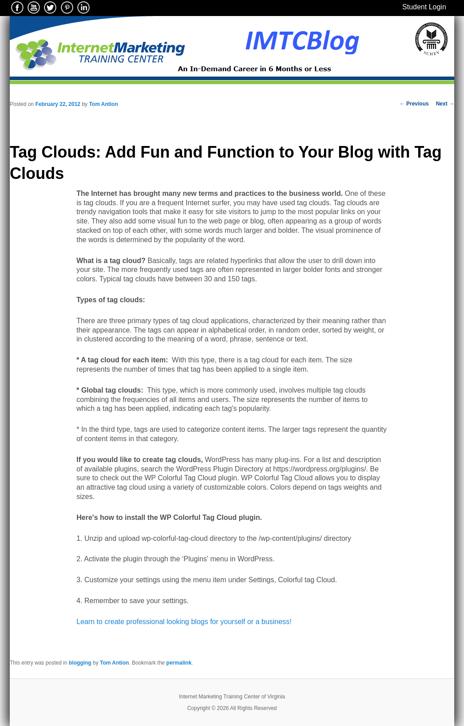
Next (445, 104)
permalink (179, 663)
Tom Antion (103, 104)
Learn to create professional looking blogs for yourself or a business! (184, 621)
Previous (414, 104)
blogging (80, 663)
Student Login (424, 7)
